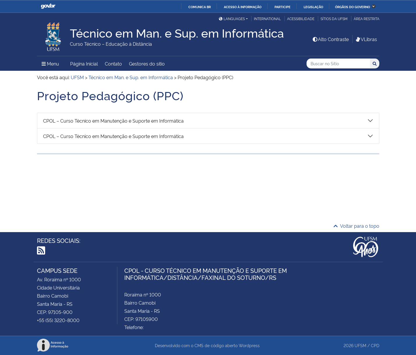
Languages (232, 18)
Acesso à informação (242, 6)
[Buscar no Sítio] (338, 64)
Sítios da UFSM (334, 18)
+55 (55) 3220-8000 (58, 320)
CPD (375, 345)
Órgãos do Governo (352, 6)
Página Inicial (84, 63)
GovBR (48, 6)
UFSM (360, 345)
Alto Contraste (330, 39)
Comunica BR (199, 6)
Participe (283, 6)
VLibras (366, 39)
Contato (113, 63)
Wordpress (249, 345)
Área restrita (366, 18)
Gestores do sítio (147, 63)
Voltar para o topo (356, 225)
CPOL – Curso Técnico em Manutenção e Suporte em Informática (113, 120)
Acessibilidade (300, 18)
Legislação (313, 6)
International (267, 18)
